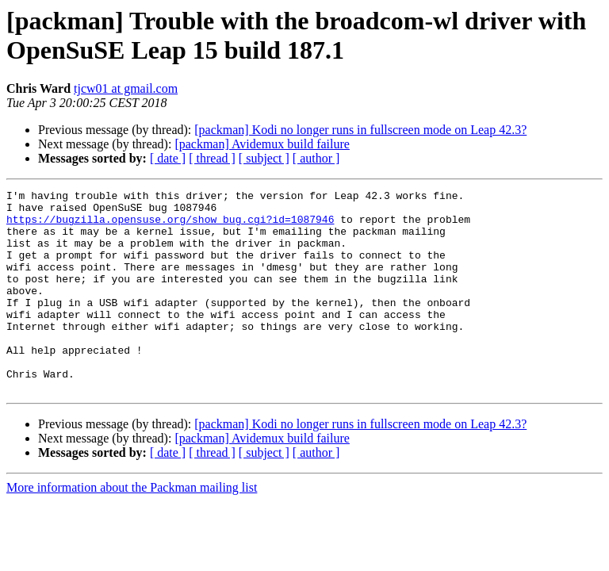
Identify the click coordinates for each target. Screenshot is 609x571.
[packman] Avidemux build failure (262, 144)
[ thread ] (212, 158)
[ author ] (316, 158)
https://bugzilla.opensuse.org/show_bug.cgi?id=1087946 (170, 226)
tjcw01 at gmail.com (126, 88)
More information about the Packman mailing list (131, 528)
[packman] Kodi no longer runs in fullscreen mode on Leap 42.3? (360, 129)
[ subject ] (264, 158)
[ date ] (168, 158)
